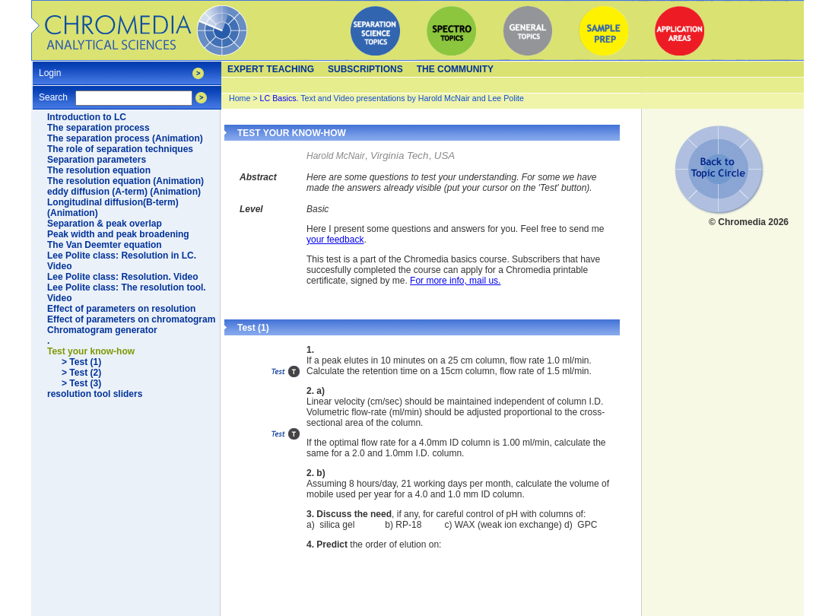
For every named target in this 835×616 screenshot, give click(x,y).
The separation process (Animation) (125, 138)
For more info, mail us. (455, 280)
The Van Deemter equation (104, 245)
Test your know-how (91, 351)
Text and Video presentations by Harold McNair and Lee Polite (392, 98)
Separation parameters (96, 159)
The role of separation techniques (120, 149)
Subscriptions (365, 69)
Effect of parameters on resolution (121, 308)
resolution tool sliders (94, 394)
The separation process (98, 127)
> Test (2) (81, 372)
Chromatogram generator (102, 330)
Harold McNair (335, 156)
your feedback (335, 239)
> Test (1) (81, 362)
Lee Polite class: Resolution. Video (122, 276)
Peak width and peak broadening (118, 234)
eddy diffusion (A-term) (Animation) (124, 191)
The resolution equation (99, 170)
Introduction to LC (86, 117)
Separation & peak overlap (104, 223)
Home (239, 98)
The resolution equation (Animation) (125, 181)
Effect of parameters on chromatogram (131, 319)
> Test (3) (81, 383)
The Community (455, 69)
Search (53, 92)
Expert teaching (270, 69)
